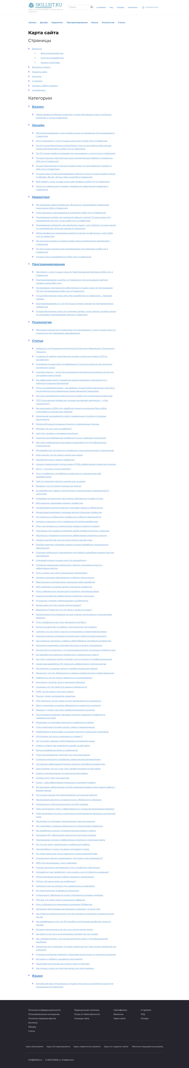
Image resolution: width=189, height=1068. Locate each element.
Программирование (77, 22)
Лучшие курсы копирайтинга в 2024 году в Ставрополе (63, 257)
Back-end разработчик (52, 53)
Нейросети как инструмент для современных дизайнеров (65, 886)
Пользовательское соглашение (44, 1014)
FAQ (143, 1014)
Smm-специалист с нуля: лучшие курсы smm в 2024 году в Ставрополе (71, 141)
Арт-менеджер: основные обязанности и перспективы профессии (69, 826)
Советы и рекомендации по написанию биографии (62, 773)
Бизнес (32, 22)
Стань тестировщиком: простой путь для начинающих (63, 755)
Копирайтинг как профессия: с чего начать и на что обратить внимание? (72, 872)
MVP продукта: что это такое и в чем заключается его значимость (68, 701)
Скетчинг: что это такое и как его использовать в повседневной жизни (71, 631)
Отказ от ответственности (87, 1014)
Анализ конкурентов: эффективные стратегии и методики (65, 596)
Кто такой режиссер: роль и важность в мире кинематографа (66, 854)
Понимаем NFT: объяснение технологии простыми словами (66, 835)
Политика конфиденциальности (44, 1010)
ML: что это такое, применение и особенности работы (63, 844)
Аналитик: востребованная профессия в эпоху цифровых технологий (71, 438)
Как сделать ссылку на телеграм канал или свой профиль (65, 968)
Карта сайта (119, 1018)
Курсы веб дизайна (34, 1047)
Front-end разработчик (52, 58)
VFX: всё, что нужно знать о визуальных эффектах (60, 900)
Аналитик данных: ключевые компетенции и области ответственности (71, 636)
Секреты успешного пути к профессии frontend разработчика (67, 521)
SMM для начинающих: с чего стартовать (56, 863)
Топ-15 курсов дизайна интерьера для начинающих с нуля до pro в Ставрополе (75, 153)
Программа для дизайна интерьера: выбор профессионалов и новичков (72, 531)
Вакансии (37, 49)
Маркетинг (57, 22)
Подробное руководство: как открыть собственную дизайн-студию (69, 498)
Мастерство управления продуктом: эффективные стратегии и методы (71, 535)
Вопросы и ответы (41, 67)
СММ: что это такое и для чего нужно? (55, 691)
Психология (108, 22)
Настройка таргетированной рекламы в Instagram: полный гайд (68, 909)
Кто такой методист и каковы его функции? (57, 891)
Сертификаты (39, 90)
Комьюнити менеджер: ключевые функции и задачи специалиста (69, 645)
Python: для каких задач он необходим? (56, 881)
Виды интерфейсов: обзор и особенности (57, 750)
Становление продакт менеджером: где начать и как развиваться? (69, 858)
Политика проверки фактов (42, 1018)
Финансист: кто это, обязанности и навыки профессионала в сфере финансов (75, 673)
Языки (94, 22)
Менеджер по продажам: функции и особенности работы (65, 722)
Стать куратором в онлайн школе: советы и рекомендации (65, 727)
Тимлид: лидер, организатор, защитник (55, 696)
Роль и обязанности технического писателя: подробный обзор (67, 591)
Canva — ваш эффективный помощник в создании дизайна (65, 782)
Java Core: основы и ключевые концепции (57, 433)
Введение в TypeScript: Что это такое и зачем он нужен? (64, 610)
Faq (111, 7)
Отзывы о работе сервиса (45, 86)
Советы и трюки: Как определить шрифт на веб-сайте (63, 745)
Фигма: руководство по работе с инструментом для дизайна (66, 627)
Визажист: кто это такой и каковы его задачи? (59, 486)
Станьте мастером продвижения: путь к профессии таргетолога (68, 867)
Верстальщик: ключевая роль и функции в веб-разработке (65, 582)
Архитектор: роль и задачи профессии (55, 460)
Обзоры (32, 1027)
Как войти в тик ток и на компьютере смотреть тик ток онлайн (67, 934)
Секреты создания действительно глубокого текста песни (65, 577)
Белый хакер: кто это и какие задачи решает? (58, 605)
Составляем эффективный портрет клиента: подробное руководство (70, 764)
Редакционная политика (86, 1010)
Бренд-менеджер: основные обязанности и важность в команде (68, 705)
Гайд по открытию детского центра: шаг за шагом (61, 481)
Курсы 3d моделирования (58, 1047)
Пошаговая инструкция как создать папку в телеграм (63, 964)
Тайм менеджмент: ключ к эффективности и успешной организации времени (75, 809)
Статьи (121, 22)
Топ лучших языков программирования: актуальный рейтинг (67, 795)
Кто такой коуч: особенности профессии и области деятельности (68, 517)
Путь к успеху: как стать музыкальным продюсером (61, 573)
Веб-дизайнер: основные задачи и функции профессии (64, 587)
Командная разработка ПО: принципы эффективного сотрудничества (71, 664)
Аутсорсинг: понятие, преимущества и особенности (62, 601)
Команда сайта (39, 72)
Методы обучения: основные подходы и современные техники (67, 424)
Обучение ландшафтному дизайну (147, 1047)
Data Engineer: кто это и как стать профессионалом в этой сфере (68, 769)
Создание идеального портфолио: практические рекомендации (68, 759)
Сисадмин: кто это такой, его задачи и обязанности (61, 687)
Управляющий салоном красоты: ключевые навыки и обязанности (69, 508)
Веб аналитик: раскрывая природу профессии (59, 503)
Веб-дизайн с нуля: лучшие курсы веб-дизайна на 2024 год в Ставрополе (73, 182)
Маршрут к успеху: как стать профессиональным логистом (65, 710)
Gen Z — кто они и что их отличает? (53, 469)
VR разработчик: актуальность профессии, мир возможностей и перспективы (75, 450)
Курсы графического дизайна (87, 1047)
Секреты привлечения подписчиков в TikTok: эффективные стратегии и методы (76, 464)
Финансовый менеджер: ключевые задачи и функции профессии (69, 512)
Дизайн (44, 22)
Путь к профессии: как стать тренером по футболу (61, 622)
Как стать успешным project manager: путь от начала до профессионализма (74, 659)
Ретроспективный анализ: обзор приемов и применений (65, 877)
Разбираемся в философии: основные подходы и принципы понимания (72, 732)
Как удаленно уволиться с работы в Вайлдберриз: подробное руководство (73, 641)
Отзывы (120, 7)
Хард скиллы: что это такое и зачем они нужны (59, 455)
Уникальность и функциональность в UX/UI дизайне (62, 804)
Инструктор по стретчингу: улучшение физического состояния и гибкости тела (75, 650)
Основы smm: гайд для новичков (52, 778)
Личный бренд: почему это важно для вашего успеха (62, 849)
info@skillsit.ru (35, 1060)
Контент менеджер (50, 62)
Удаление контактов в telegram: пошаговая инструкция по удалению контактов (76, 954)
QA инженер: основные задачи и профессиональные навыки (67, 668)
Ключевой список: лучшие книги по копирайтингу (61, 560)
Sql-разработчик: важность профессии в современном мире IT (67, 655)
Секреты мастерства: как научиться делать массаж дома (64, 540)
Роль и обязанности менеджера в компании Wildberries (64, 904)
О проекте (101, 7)
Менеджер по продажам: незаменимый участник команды (65, 821)
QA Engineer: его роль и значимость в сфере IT (59, 736)
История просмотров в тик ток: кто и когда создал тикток (64, 929)
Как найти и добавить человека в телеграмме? (59, 959)
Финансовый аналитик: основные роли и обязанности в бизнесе (68, 800)
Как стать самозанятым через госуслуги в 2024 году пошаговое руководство (74, 396)
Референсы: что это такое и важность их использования (64, 678)
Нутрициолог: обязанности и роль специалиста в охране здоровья (69, 895)
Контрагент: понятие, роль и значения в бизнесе (60, 682)
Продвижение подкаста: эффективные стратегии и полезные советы (70, 840)
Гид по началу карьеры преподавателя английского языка (65, 741)
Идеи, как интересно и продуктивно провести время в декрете (68, 526)
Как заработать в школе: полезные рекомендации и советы (66, 831)
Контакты (132, 7)
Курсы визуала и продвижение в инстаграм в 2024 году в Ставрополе (71, 213)
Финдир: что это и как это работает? (54, 429)
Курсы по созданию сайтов (116, 1047)
